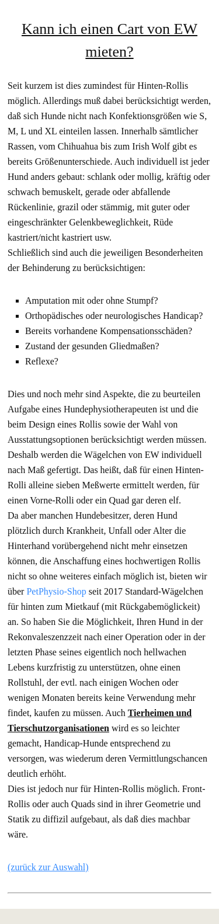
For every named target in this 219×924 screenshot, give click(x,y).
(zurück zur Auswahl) (48, 867)
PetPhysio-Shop (56, 591)
